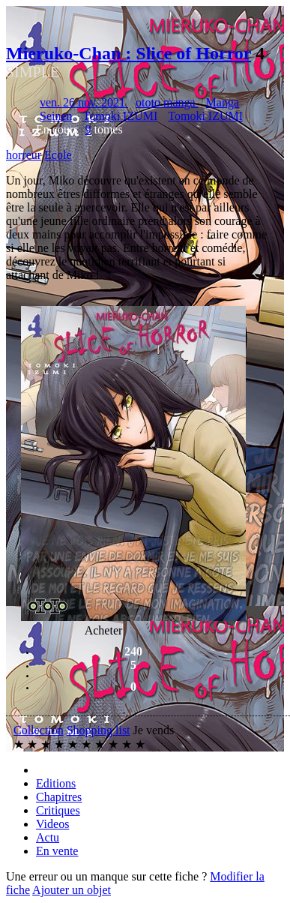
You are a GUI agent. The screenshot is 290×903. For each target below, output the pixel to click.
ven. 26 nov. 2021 (84, 102)
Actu (47, 837)
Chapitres (59, 796)
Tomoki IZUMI (120, 116)
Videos (52, 824)
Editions (56, 783)
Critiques (58, 810)
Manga (222, 102)
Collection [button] (38, 730)
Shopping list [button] (98, 730)
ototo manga (167, 102)
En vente (57, 850)
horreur (23, 154)
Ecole (57, 154)
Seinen (56, 116)
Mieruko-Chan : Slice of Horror (128, 53)
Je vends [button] (154, 730)
